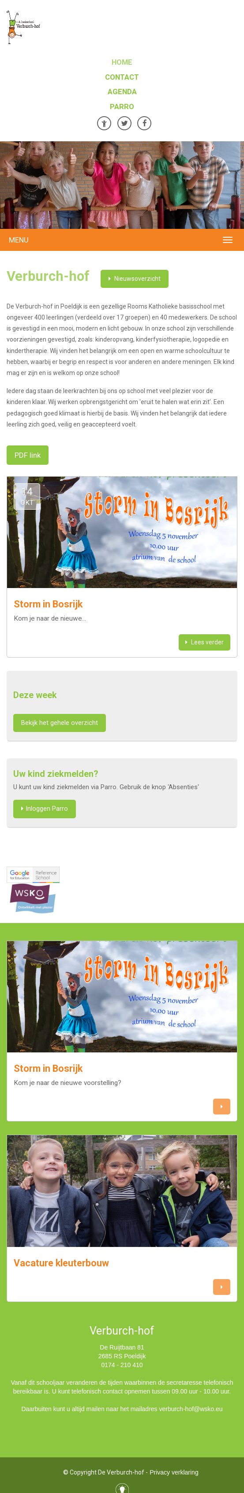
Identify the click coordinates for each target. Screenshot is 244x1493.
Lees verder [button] (204, 642)
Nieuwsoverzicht (135, 278)
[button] (221, 1107)
